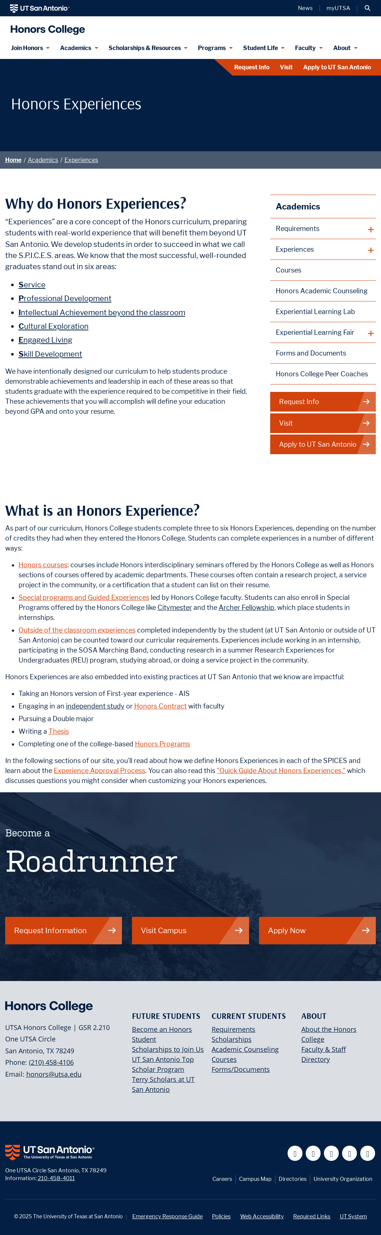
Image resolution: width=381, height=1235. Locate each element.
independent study (95, 706)
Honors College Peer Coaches (322, 374)
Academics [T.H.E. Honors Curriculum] (298, 206)
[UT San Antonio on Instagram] (367, 1153)
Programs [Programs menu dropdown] (212, 48)
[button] (367, 8)
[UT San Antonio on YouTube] (331, 1153)
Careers (222, 1179)
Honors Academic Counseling (322, 291)
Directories (293, 1179)
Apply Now (319, 930)
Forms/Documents (241, 1069)
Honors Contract (160, 706)
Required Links (311, 1216)
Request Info (251, 67)
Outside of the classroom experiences (77, 630)
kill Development (50, 354)
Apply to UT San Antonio (337, 67)
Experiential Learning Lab (315, 312)
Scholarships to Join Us (168, 1049)
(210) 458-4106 (51, 1062)
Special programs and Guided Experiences (84, 597)
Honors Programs (162, 744)
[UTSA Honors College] (46, 26)
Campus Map (255, 1179)
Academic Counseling (245, 1049)
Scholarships (232, 1039)
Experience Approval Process (99, 771)
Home (13, 160)
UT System (353, 1216)
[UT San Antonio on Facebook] (295, 1153)
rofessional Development (65, 298)
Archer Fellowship (246, 607)
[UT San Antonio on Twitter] (313, 1153)
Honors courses (43, 565)
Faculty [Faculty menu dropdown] (305, 48)
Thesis (59, 731)
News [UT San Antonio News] (305, 8)
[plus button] (323, 228)
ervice (32, 284)
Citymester (175, 607)
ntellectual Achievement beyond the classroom (102, 312)
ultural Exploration (54, 326)
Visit (286, 67)
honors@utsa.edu (54, 1074)
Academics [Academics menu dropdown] (75, 48)
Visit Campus (192, 930)
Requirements (233, 1029)
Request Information (65, 930)
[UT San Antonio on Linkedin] (349, 1153)
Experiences (81, 160)
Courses (288, 270)
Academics (43, 160)
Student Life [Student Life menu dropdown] (260, 48)
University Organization (343, 1179)
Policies (221, 1216)
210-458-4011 (56, 1178)
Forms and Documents (311, 353)
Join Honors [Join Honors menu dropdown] (27, 48)
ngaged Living (45, 339)
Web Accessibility (262, 1216)
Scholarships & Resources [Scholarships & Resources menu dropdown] (145, 48)
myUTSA (338, 8)
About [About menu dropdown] (342, 48)
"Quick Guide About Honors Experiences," (281, 771)
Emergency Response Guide (167, 1216)
